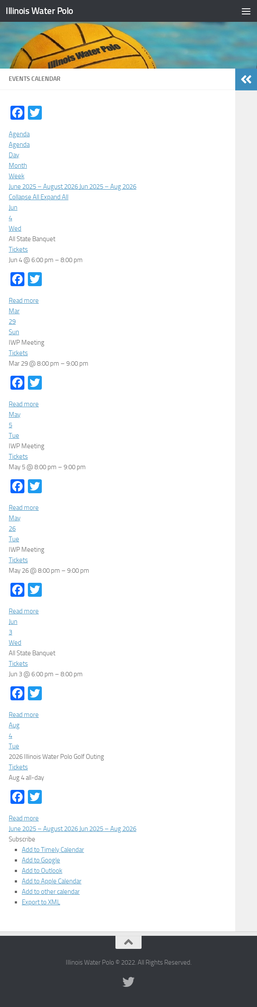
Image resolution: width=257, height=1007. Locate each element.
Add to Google (41, 860)
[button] (22, 839)
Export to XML (41, 902)
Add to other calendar (51, 892)
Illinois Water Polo (39, 10)
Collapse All (25, 197)
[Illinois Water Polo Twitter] (128, 982)
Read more (24, 301)
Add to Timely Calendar (53, 850)
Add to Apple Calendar (51, 881)
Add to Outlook (42, 871)
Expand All (54, 197)
